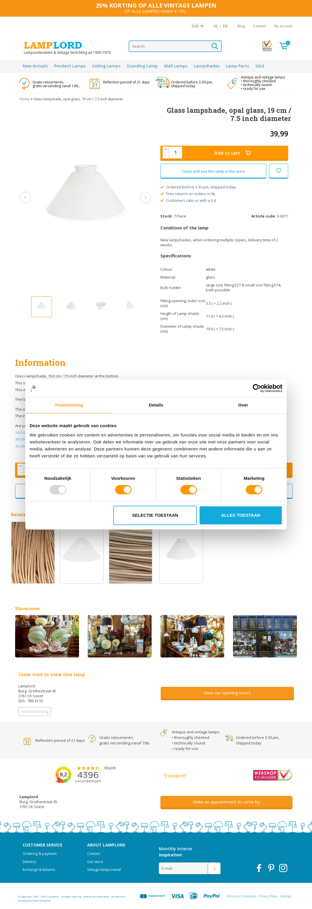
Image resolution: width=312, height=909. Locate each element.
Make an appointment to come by (226, 802)
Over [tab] (243, 404)
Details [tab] (156, 404)
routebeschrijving (35, 711)
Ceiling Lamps (106, 66)
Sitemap (285, 896)
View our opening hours (227, 693)
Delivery (29, 861)
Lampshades (206, 66)
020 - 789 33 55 (30, 700)
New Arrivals (35, 66)
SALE (260, 66)
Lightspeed (102, 896)
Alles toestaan (240, 515)
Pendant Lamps (70, 66)
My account (283, 26)
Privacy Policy (268, 896)
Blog (241, 26)
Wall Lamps (175, 66)
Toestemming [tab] (69, 404)
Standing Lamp (142, 66)
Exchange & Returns (39, 869)
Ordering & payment (40, 853)
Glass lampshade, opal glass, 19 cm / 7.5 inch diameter (78, 99)
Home (24, 99)
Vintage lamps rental (104, 869)
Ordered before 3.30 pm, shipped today (198, 187)
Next (145, 197)
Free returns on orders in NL (188, 193)
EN (225, 26)
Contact (259, 26)
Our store (95, 861)
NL (216, 26)
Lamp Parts (237, 66)
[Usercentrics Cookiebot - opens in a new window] (257, 388)
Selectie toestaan (155, 515)
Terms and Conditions (242, 896)
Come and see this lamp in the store (213, 171)
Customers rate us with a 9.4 (188, 200)
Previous (26, 197)
